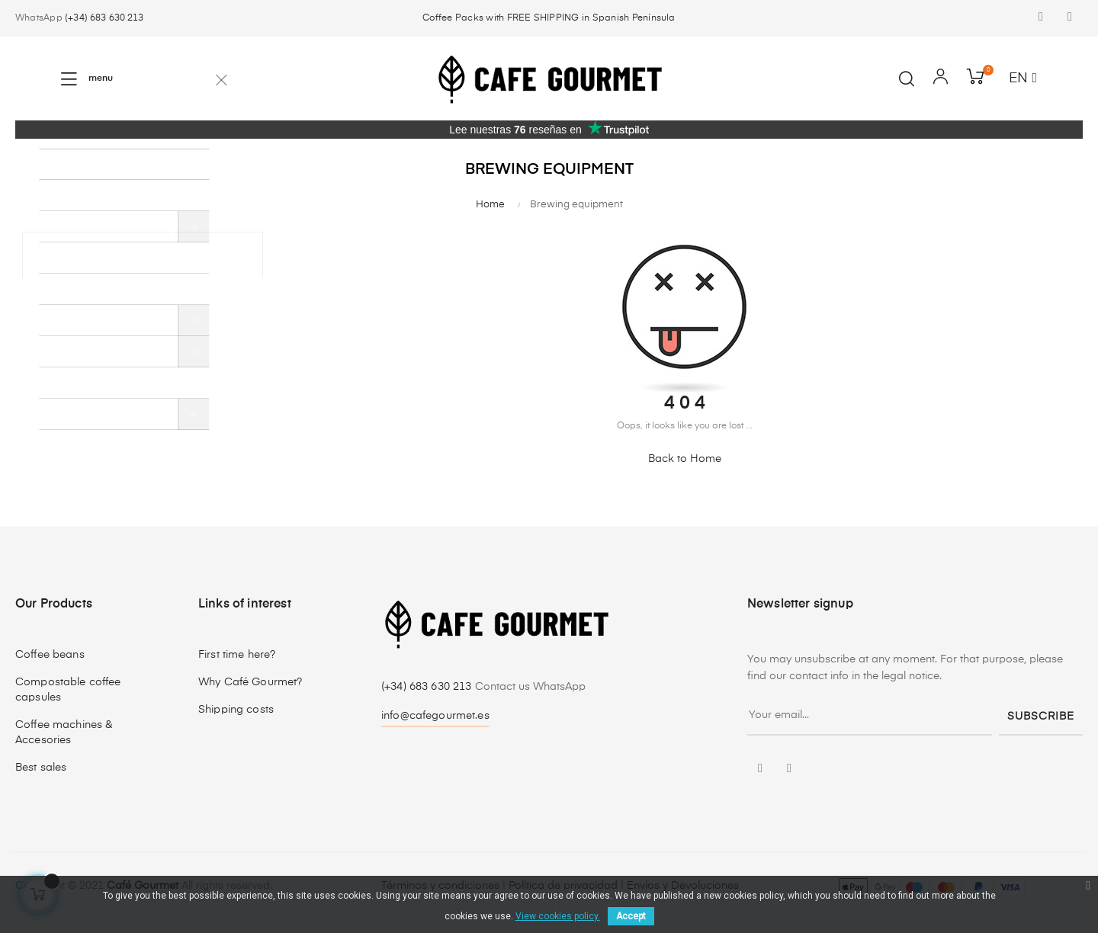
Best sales (40, 767)
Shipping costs (236, 709)
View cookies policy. (557, 916)
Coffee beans (50, 654)
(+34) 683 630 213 (104, 18)
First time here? (236, 654)
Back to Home (684, 459)
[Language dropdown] (1023, 79)
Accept (631, 916)
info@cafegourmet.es (435, 715)
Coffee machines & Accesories (63, 732)
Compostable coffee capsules (68, 690)
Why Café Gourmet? (250, 682)
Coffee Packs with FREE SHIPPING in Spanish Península (548, 18)
